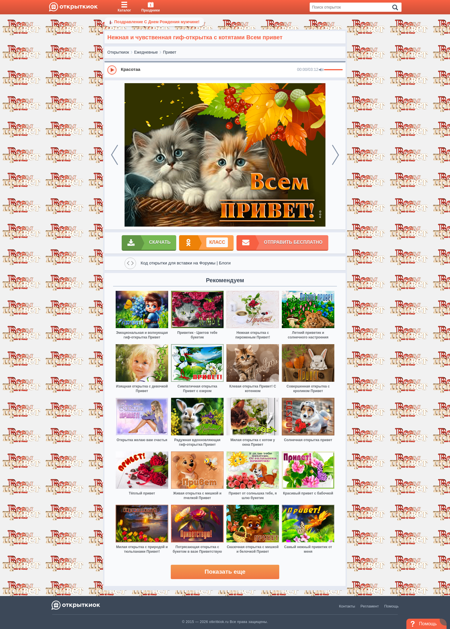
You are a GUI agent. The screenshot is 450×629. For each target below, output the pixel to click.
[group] (225, 69)
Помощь (391, 606)
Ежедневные (146, 52)
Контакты (347, 606)
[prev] (114, 155)
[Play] (112, 70)
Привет (169, 52)
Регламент (369, 606)
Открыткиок (118, 52)
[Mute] (321, 70)
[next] (335, 155)
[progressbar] (333, 70)
